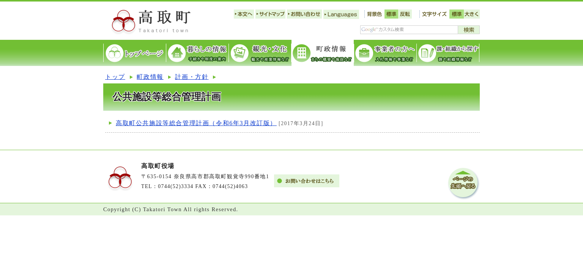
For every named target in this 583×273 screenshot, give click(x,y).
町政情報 (150, 77)
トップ (115, 77)
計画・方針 (191, 77)
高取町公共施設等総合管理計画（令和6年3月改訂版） (196, 123)
